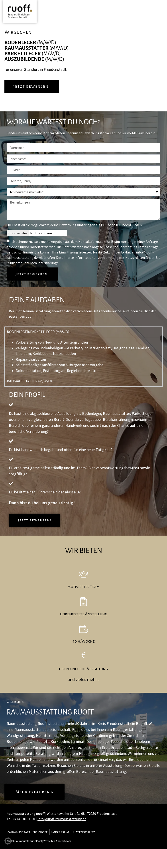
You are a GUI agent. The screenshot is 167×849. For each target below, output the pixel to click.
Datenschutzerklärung (39, 263)
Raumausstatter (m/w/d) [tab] (29, 381)
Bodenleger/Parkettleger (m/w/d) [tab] (38, 332)
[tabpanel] (83, 356)
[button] (8, 841)
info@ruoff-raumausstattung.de (61, 819)
